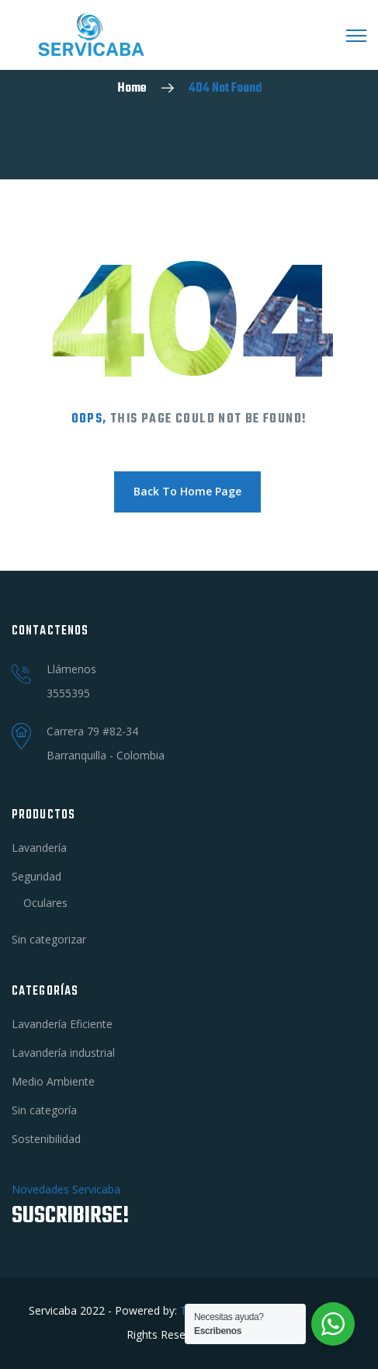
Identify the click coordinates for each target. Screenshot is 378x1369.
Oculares (45, 902)
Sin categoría (44, 1110)
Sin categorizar (49, 939)
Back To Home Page (187, 491)
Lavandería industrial (63, 1052)
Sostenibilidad (46, 1138)
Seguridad (36, 876)
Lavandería (39, 847)
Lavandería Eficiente (62, 1023)
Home (132, 88)
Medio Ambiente (53, 1081)
